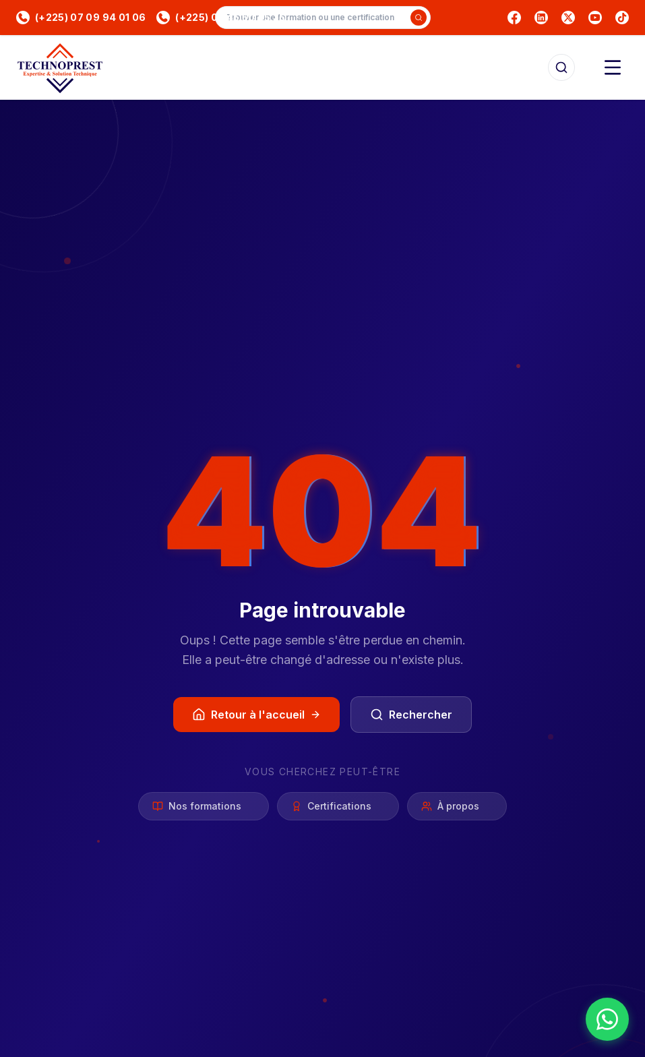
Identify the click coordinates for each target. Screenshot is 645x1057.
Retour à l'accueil (256, 714)
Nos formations (203, 806)
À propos (457, 806)
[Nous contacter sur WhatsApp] (607, 1019)
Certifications (338, 806)
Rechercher (411, 714)
